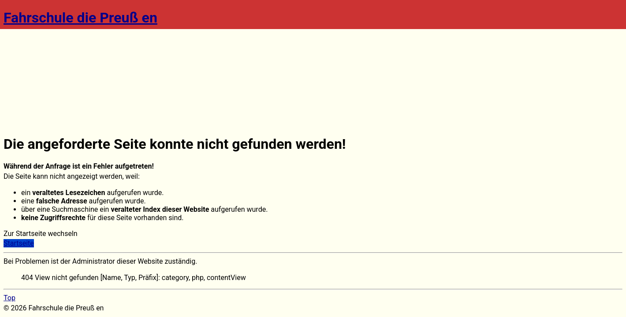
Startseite (19, 243)
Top (9, 298)
